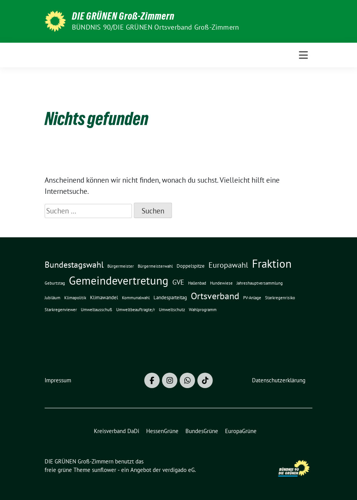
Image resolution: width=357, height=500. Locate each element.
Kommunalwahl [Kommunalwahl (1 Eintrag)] (136, 297)
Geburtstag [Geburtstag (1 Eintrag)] (55, 283)
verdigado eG (178, 469)
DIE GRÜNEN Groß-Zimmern (123, 16)
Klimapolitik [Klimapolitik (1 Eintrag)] (75, 297)
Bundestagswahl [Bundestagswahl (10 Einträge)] (74, 264)
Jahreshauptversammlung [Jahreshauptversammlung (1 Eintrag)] (260, 283)
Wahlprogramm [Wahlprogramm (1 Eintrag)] (203, 309)
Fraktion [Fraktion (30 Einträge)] (272, 264)
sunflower (104, 469)
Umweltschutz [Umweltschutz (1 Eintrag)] (172, 309)
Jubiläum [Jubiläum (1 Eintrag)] (52, 297)
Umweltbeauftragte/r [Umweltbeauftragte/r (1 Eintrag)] (135, 309)
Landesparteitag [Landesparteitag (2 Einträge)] (170, 297)
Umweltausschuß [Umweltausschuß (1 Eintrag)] (96, 309)
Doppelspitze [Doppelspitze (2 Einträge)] (191, 265)
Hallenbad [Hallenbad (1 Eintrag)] (197, 283)
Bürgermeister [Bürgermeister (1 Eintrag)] (120, 266)
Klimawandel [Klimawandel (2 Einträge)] (104, 297)
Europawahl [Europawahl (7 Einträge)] (228, 265)
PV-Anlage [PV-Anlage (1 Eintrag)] (252, 297)
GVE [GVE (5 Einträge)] (178, 282)
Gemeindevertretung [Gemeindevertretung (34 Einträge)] (118, 280)
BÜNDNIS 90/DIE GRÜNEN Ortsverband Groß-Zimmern (155, 27)
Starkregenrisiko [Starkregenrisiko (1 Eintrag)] (280, 297)
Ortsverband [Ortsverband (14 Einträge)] (215, 296)
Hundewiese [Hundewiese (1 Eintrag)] (221, 283)
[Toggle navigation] (303, 55)
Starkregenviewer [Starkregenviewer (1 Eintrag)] (61, 309)
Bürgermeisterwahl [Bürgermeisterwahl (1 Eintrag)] (155, 266)
